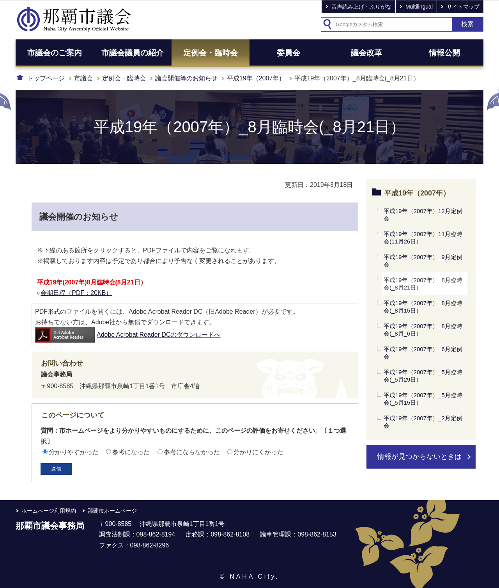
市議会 (83, 78)
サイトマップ (463, 7)
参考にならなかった (192, 452)
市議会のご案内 (54, 52)
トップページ (46, 78)
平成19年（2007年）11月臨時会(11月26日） (423, 238)
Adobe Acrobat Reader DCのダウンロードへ (127, 334)
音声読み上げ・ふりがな (361, 7)
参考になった (131, 452)
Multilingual (419, 7)
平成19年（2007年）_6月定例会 (423, 353)
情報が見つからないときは (419, 456)
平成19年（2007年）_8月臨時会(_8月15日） (423, 307)
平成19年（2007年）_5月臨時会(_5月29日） (423, 376)
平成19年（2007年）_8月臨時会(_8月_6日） (423, 330)
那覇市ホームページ (112, 511)
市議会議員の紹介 (132, 52)
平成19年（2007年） (256, 78)
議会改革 (366, 52)
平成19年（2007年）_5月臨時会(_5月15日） (423, 399)
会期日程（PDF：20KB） (76, 293)
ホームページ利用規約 (48, 511)
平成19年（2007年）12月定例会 (423, 215)
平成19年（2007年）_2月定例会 (423, 422)
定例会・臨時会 (210, 52)
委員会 (288, 52)
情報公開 (444, 52)
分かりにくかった (258, 452)
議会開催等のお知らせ (186, 78)
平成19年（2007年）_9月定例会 (423, 261)
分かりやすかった (74, 452)
